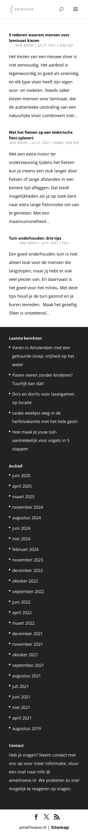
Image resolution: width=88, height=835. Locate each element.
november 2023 (27, 560)
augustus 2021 (26, 676)
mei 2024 (21, 539)
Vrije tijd (66, 45)
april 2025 (22, 486)
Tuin (65, 243)
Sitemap (60, 827)
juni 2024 (21, 528)
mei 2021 (21, 707)
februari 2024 (25, 549)
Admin (29, 45)
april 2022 (22, 612)
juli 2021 (20, 686)
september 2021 (28, 665)
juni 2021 (21, 697)
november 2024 (27, 507)
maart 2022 (23, 623)
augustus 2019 (26, 728)
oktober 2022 (25, 581)
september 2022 (28, 591)
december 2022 (27, 570)
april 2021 (22, 718)
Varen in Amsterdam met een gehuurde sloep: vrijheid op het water (43, 356)
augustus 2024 (26, 517)
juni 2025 (21, 475)
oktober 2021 (25, 654)
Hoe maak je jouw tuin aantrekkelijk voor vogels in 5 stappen (40, 440)
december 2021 (27, 633)
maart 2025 (23, 496)
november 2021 (27, 644)
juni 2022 (21, 602)
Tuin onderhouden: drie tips (35, 238)
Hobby (59, 142)
